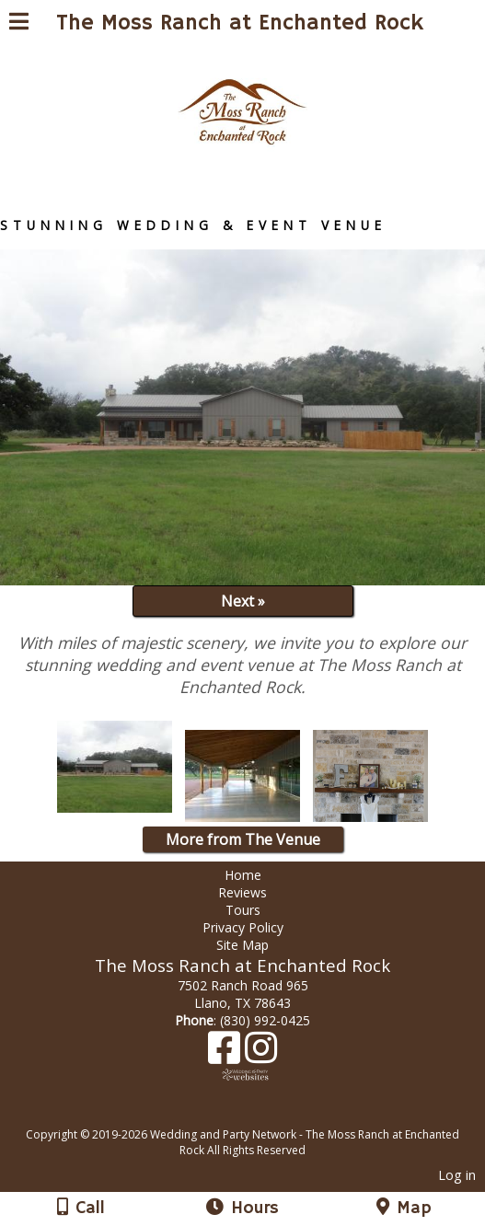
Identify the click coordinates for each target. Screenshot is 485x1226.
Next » (243, 601)
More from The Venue (243, 839)
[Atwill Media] (258, 1114)
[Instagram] (261, 1054)
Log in (457, 1175)
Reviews (242, 892)
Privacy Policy (242, 927)
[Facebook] (226, 1054)
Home (243, 875)
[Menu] (19, 24)
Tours (242, 910)
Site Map (242, 945)
